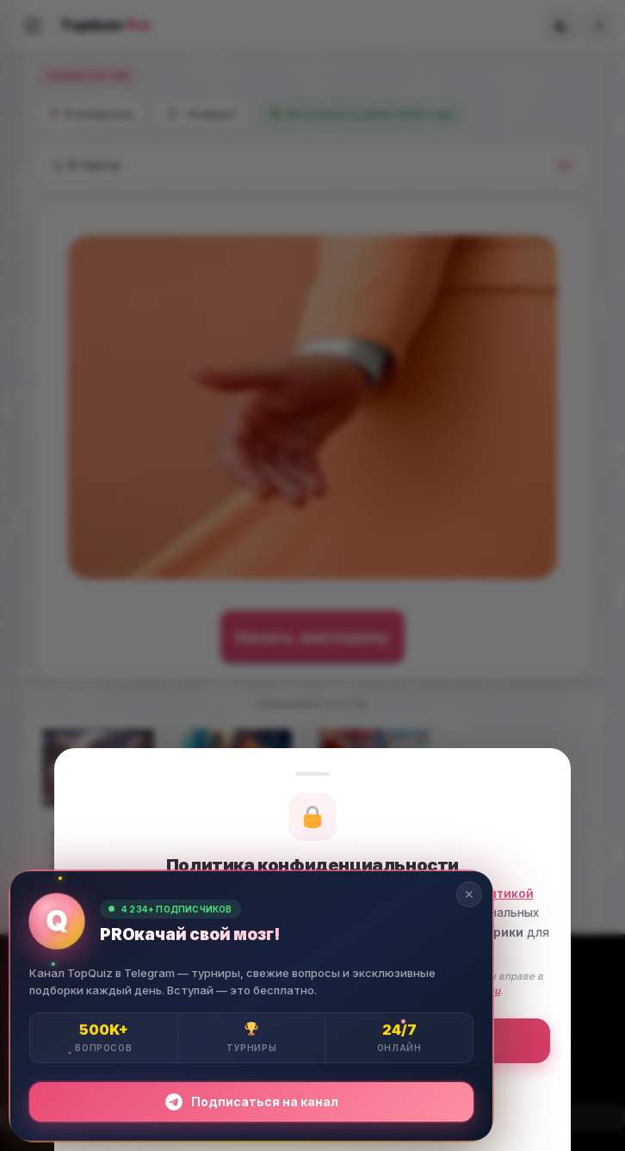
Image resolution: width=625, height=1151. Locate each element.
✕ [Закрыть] (469, 894)
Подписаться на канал (251, 1102)
